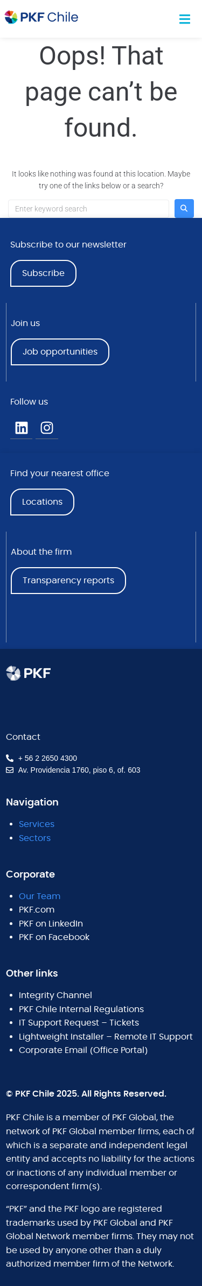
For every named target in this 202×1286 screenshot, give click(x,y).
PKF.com (36, 910)
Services (36, 824)
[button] (185, 19)
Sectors (35, 838)
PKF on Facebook (54, 937)
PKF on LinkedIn (51, 923)
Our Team (39, 896)
